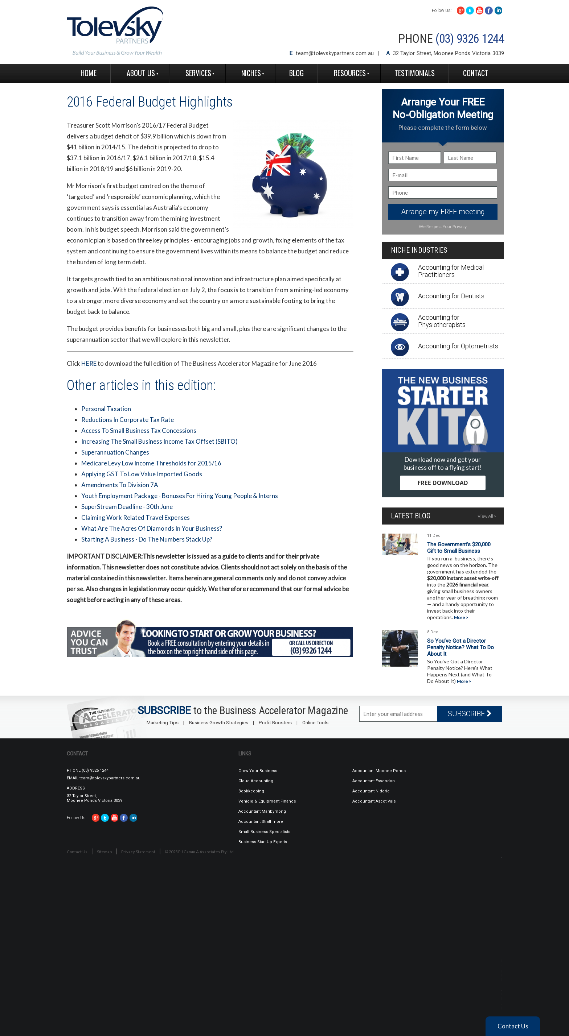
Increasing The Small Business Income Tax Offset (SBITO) (159, 441)
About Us (141, 72)
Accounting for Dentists (451, 296)
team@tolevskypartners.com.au (335, 53)
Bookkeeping (251, 791)
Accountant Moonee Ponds (379, 770)
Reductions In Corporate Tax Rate (127, 419)
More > (461, 617)
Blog (296, 72)
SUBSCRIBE (470, 713)
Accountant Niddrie (371, 791)
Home (89, 72)
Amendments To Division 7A (119, 485)
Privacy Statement (138, 851)
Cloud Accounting (255, 781)
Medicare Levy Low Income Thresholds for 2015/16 (151, 463)
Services (198, 72)
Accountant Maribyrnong (262, 811)
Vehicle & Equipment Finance (267, 801)
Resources (350, 72)
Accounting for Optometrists (458, 346)
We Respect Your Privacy (443, 226)
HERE (89, 363)
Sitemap (104, 851)
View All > (487, 516)
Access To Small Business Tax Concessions (138, 430)
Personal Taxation (106, 409)
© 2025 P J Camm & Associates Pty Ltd (199, 851)
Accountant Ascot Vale (374, 801)
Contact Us (77, 851)
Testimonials (414, 72)
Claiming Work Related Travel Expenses (135, 517)
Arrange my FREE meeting (443, 211)
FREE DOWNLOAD (442, 483)
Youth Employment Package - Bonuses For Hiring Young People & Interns (179, 496)
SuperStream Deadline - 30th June (127, 506)
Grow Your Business (257, 770)
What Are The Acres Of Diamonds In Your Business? (151, 528)
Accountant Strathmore (260, 821)
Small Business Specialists (264, 831)
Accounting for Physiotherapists (442, 321)
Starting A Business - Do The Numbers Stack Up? (146, 539)
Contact (475, 72)
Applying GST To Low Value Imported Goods (141, 474)
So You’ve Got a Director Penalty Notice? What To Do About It (460, 647)
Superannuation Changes (115, 452)
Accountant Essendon (373, 781)
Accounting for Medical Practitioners (451, 271)
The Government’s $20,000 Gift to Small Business (459, 547)
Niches (251, 72)
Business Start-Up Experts (262, 842)
